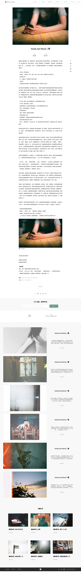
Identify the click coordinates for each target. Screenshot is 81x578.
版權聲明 (19, 569)
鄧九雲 (34, 55)
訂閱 (54, 306)
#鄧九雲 (40, 286)
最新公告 (13, 569)
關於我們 (7, 569)
